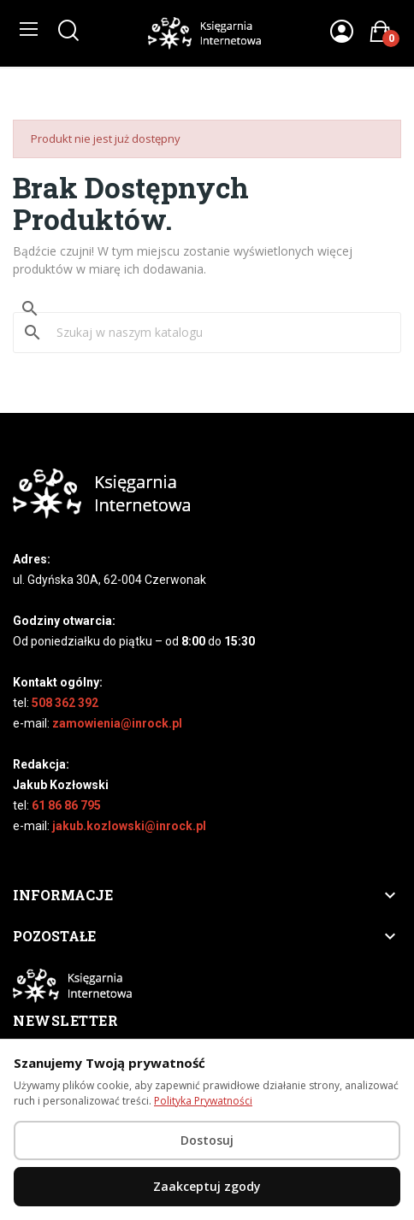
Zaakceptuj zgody (207, 1186)
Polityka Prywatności (203, 1100)
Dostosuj (207, 1140)
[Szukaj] (217, 332)
